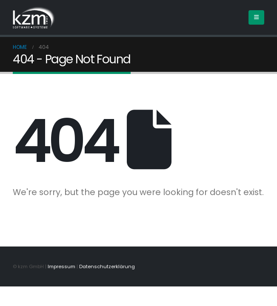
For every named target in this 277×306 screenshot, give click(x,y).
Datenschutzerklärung (107, 266)
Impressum (61, 266)
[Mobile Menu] (256, 17)
